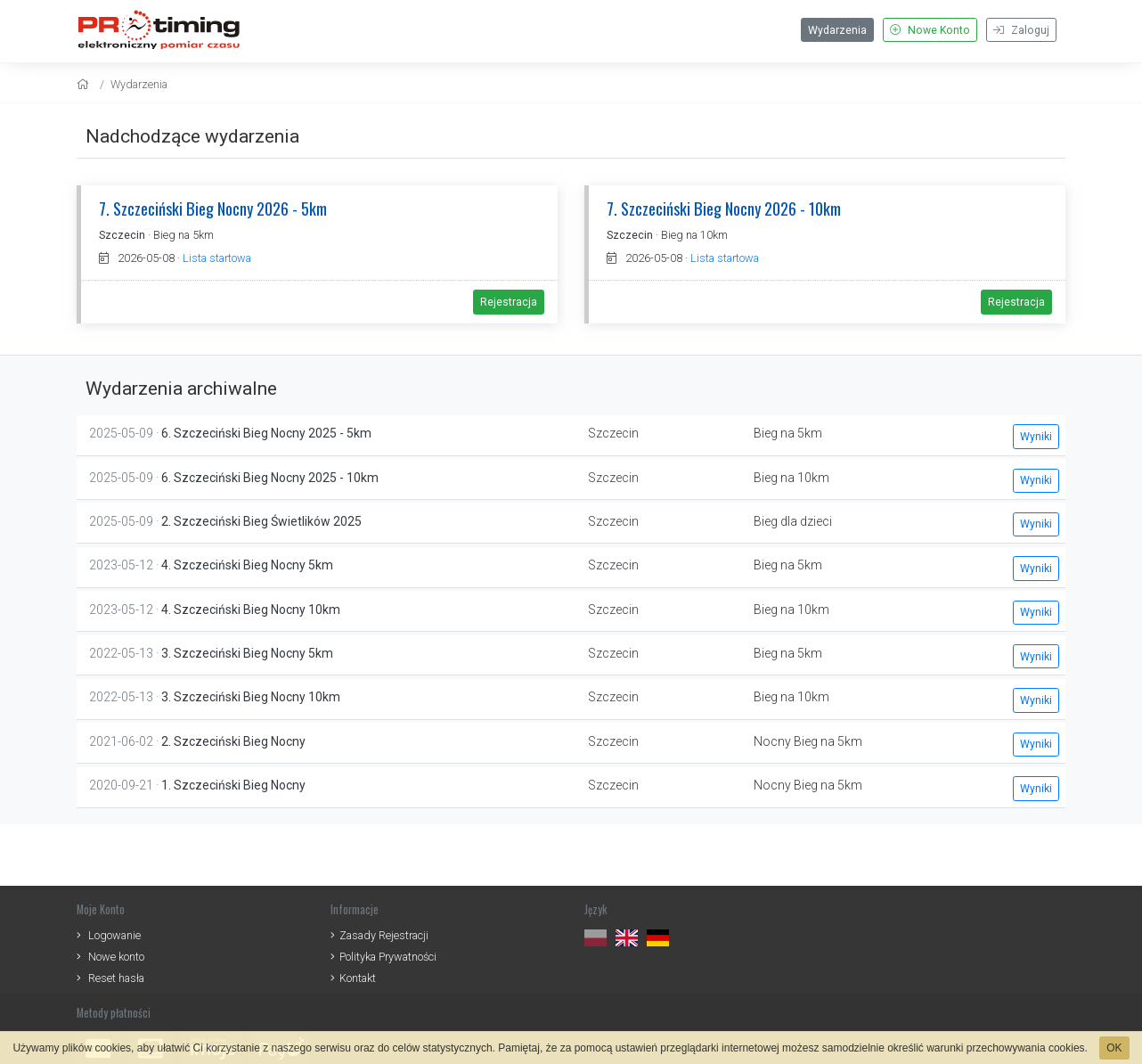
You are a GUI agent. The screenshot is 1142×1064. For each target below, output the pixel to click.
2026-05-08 (137, 258)
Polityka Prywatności (387, 956)
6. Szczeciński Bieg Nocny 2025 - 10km (270, 478)
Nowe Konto (930, 30)
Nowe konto (116, 956)
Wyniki (1036, 436)
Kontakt (357, 978)
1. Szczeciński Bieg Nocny (233, 785)
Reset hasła (116, 978)
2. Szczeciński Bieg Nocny (233, 741)
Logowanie (114, 935)
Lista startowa (217, 258)
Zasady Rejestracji (383, 935)
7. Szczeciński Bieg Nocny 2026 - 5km (213, 208)
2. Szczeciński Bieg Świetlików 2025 (261, 521)
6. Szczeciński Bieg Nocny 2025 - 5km (266, 433)
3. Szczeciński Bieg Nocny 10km (250, 697)
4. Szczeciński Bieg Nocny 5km (247, 565)
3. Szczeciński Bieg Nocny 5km (247, 653)
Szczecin (122, 234)
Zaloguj (1021, 30)
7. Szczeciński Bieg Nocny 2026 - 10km (724, 208)
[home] (85, 84)
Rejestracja (508, 302)
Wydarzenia (837, 30)
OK (1114, 1048)
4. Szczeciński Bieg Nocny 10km (250, 609)
